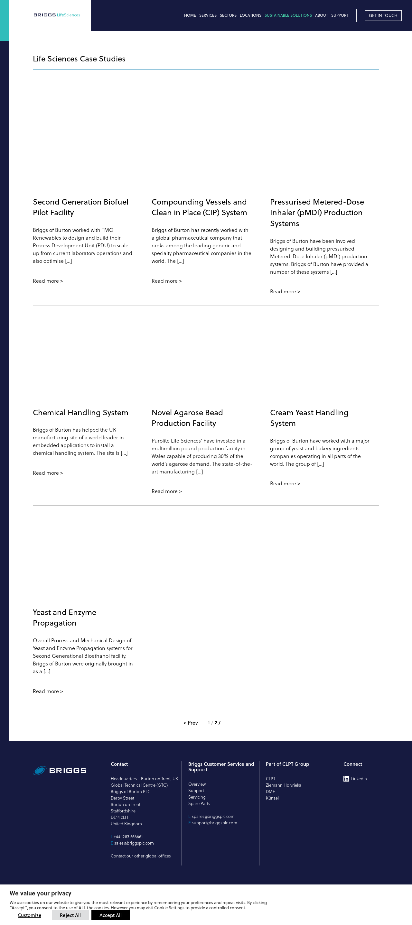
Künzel (272, 798)
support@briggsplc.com (214, 823)
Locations (250, 15)
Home (190, 15)
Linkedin (359, 779)
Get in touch (383, 15)
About (321, 15)
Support (339, 15)
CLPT (270, 779)
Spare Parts (199, 803)
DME (270, 791)
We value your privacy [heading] (40, 893)
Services (208, 15)
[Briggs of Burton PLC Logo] (61, 15)
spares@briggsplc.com (213, 816)
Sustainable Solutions (288, 15)
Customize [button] (29, 915)
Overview (197, 784)
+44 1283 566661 (128, 836)
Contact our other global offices (141, 856)
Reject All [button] (70, 915)
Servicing (197, 797)
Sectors (228, 15)
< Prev (190, 722)
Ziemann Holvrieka (283, 785)
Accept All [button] (110, 915)
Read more (46, 280)
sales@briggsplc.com (134, 843)
